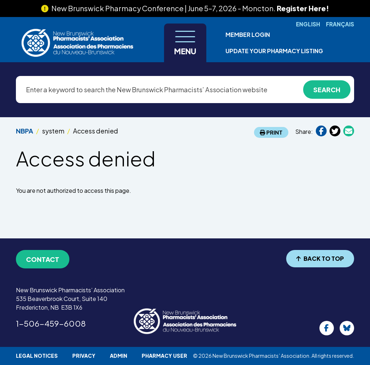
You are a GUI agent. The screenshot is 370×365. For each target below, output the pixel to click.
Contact (42, 259)
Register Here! (303, 8)
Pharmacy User (164, 355)
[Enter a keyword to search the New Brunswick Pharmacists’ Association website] (185, 89)
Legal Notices (37, 355)
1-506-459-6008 (51, 323)
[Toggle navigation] (185, 43)
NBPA (24, 131)
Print (271, 132)
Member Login (247, 34)
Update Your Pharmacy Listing (274, 51)
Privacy (83, 355)
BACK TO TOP (320, 258)
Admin (118, 355)
